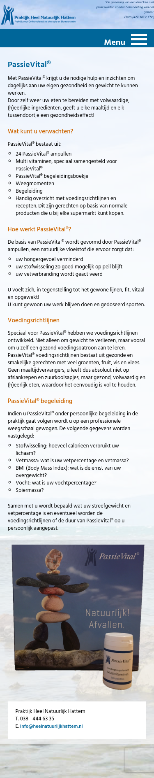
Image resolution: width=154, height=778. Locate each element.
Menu (114, 41)
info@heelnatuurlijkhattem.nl (51, 726)
